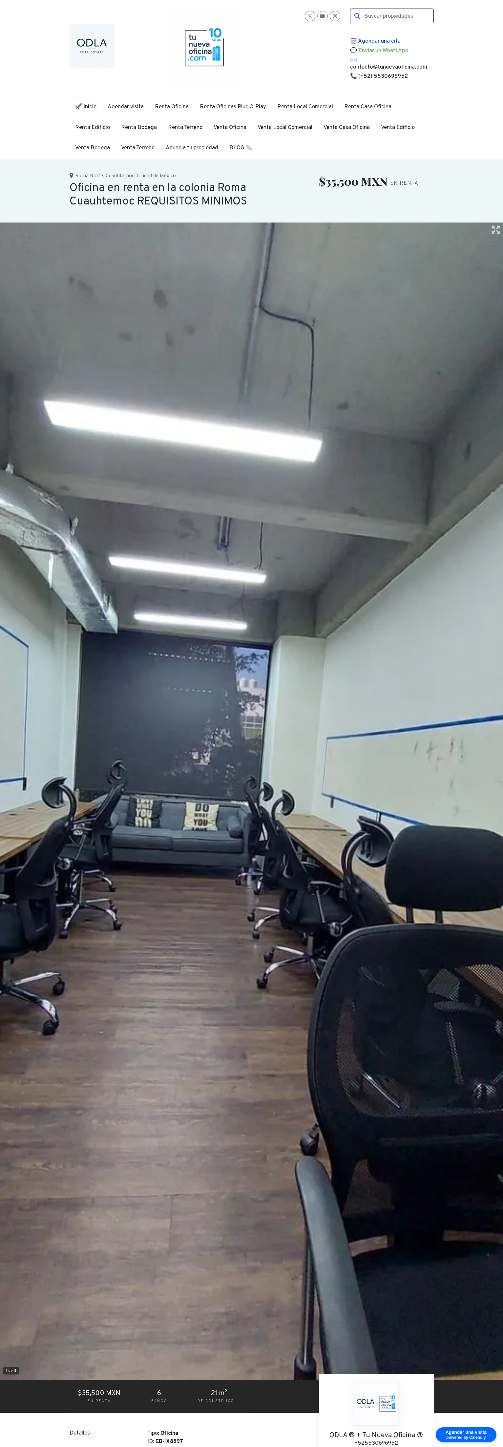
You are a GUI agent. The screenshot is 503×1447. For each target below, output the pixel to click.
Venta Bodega (92, 148)
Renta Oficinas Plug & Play (233, 107)
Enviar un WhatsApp (383, 50)
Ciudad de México (156, 176)
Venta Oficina (230, 127)
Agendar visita (126, 107)
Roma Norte (89, 176)
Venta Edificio (398, 127)
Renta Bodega (139, 127)
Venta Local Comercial (285, 127)
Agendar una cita (379, 41)
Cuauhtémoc (120, 176)
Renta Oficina (172, 107)
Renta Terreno (185, 127)
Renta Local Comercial (305, 107)
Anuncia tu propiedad (192, 148)
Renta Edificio (92, 127)
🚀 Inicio (85, 107)
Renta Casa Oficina (367, 107)
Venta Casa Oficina (347, 127)
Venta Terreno (138, 148)
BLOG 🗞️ (240, 148)
